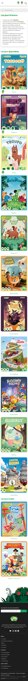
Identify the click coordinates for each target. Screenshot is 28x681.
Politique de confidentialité (8, 673)
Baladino (4, 658)
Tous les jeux (5, 661)
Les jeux (4, 638)
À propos (4, 645)
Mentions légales (20, 673)
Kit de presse (5, 668)
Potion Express (5, 652)
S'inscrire (23, 611)
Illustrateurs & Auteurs (7, 641)
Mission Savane (6, 654)
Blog (3, 643)
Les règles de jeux (6, 666)
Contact (4, 647)
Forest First (4, 656)
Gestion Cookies (5, 675)
